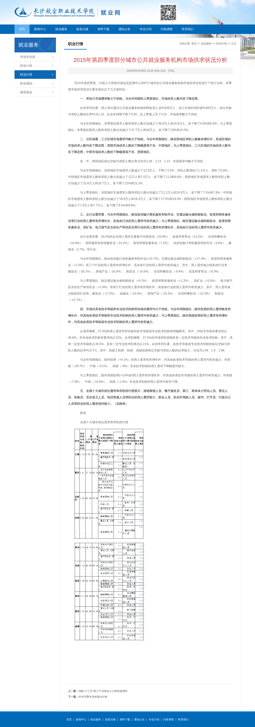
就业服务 (61, 29)
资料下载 (103, 29)
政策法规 (82, 29)
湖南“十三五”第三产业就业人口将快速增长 (98, 691)
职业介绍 (26, 65)
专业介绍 (146, 29)
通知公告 (124, 29)
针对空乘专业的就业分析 (88, 696)
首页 (22, 29)
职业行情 (26, 74)
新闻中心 (40, 29)
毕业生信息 (27, 56)
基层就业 (26, 92)
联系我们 (188, 29)
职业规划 (26, 83)
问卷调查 (167, 29)
